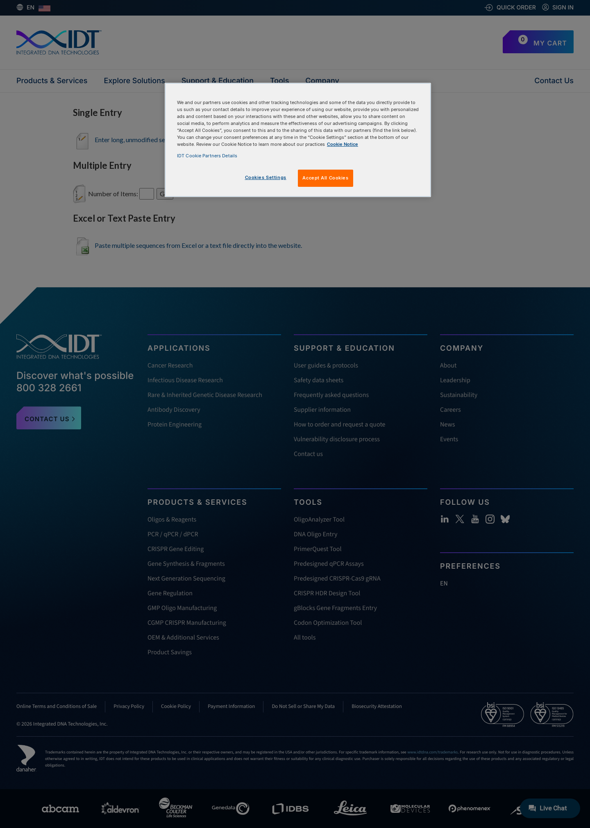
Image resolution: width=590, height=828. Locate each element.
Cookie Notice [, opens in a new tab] (342, 144)
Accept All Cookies (325, 178)
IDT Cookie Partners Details (207, 156)
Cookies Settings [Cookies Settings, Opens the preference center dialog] (265, 177)
